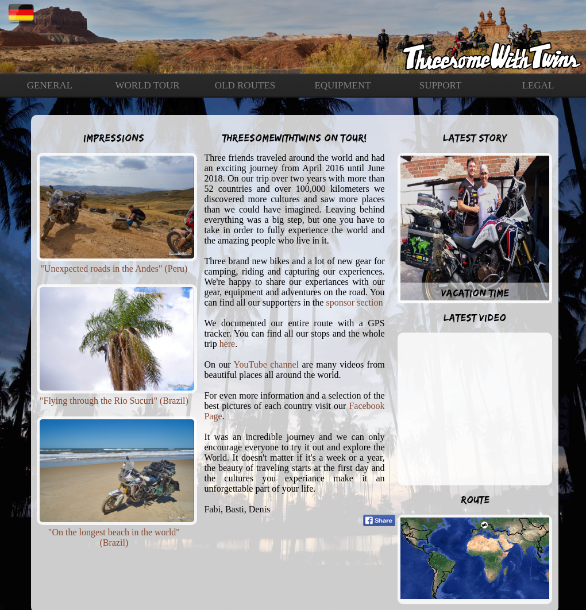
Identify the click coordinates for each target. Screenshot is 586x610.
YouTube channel (266, 364)
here (227, 344)
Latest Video (475, 317)
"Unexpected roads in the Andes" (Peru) (113, 268)
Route (475, 499)
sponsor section (354, 302)
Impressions (113, 138)
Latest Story (475, 138)
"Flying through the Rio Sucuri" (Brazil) (114, 401)
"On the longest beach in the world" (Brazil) (114, 537)
